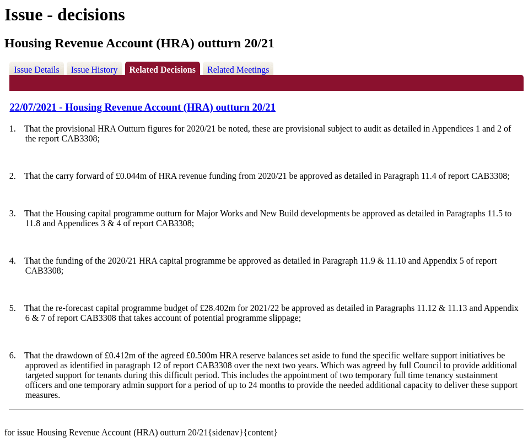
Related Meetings (238, 69)
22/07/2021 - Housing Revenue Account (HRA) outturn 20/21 (142, 107)
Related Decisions (163, 69)
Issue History (94, 69)
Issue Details (36, 69)
